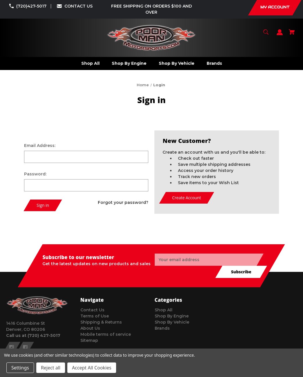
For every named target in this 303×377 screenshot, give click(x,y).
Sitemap (89, 340)
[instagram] (11, 347)
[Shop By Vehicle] (176, 63)
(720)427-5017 (31, 6)
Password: (35, 174)
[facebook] (25, 347)
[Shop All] (90, 63)
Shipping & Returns (101, 322)
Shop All (163, 310)
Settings (20, 368)
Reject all (50, 368)
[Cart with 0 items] (291, 34)
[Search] (266, 34)
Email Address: (39, 145)
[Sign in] (279, 35)
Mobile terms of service (105, 334)
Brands (162, 328)
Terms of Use (94, 316)
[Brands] (214, 63)
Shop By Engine (172, 316)
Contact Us (92, 310)
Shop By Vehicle (172, 322)
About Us (90, 328)
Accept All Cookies (91, 368)
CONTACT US (78, 6)
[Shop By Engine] (129, 63)
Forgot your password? (123, 202)
